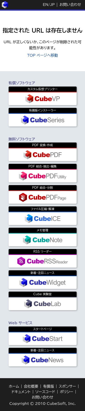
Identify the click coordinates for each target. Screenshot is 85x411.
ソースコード (45, 392)
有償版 (48, 386)
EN (45, 4)
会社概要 (31, 386)
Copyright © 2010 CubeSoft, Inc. (42, 403)
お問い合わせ (70, 4)
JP (52, 4)
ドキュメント (21, 392)
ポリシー (66, 392)
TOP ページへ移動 (42, 55)
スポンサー (67, 386)
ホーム (14, 386)
